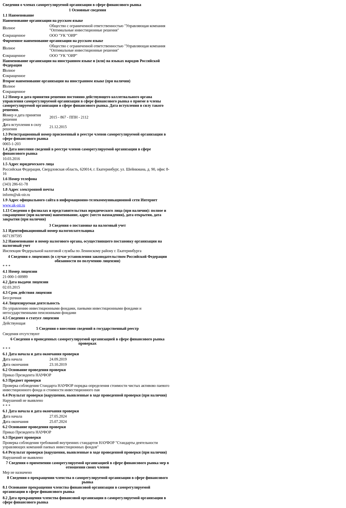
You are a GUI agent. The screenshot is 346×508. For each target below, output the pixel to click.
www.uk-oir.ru (14, 205)
